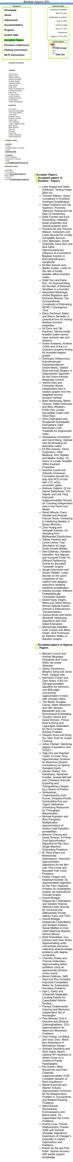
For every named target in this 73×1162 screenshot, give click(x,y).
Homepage (10, 10)
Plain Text (57, 54)
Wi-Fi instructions (14, 55)
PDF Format (58, 48)
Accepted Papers (14, 40)
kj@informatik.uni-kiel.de (19, 179)
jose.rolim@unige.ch (18, 174)
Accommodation (13, 25)
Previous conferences (16, 45)
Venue (7, 15)
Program (9, 30)
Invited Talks (11, 35)
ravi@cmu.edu (10, 151)
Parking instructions (15, 50)
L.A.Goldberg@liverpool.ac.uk (16, 163)
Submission (11, 20)
